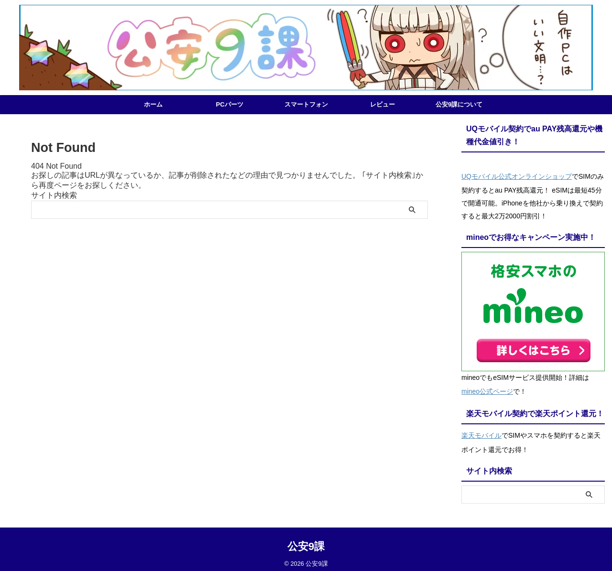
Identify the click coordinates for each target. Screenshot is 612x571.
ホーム (153, 104)
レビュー (382, 104)
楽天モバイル (481, 430)
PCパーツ (229, 104)
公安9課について (459, 104)
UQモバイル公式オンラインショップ (516, 175)
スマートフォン (306, 104)
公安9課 (306, 540)
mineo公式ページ (487, 388)
